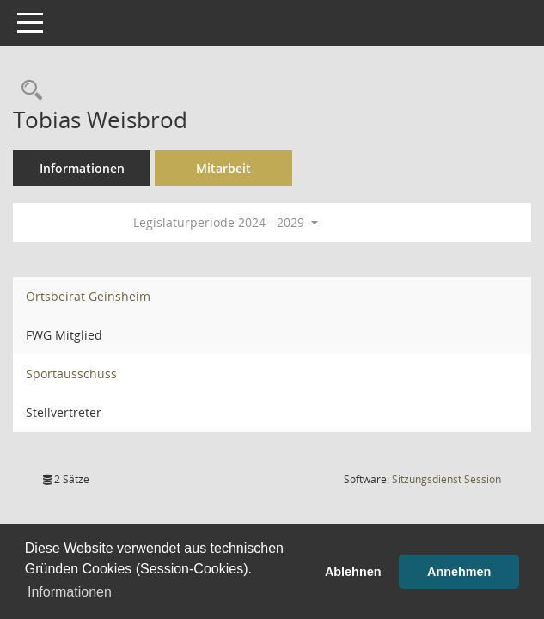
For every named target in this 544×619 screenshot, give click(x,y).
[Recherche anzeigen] (27, 91)
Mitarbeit (223, 168)
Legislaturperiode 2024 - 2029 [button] (225, 222)
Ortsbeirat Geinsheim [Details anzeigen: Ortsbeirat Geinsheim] (88, 296)
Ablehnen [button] (353, 572)
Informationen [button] (70, 592)
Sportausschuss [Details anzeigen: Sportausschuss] (71, 373)
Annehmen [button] (459, 572)
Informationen (82, 168)
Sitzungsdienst (446, 479)
